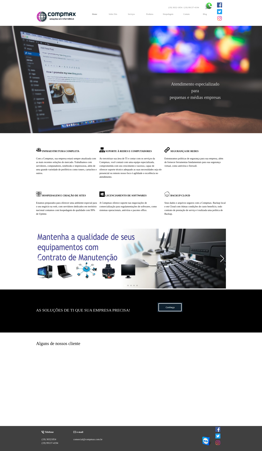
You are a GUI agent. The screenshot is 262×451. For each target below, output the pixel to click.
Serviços (131, 14)
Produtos (149, 14)
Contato (186, 14)
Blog (205, 14)
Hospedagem (168, 14)
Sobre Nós (113, 14)
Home (94, 14)
